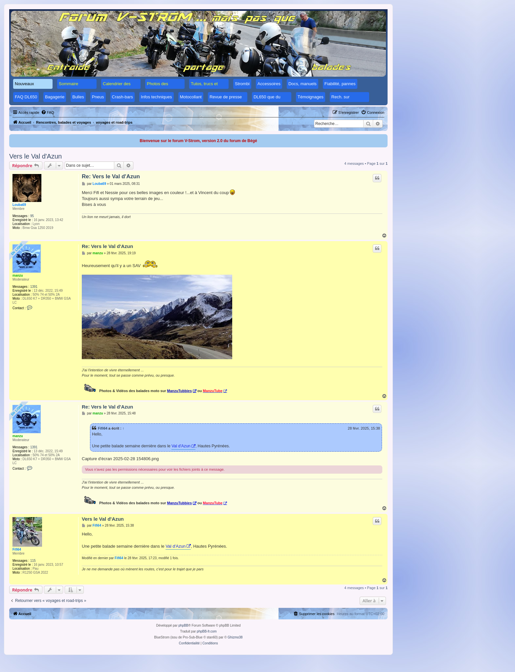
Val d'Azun (180, 446)
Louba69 (19, 205)
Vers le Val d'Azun (35, 156)
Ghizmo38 (235, 637)
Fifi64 (102, 428)
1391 (33, 286)
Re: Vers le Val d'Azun (111, 176)
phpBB (183, 625)
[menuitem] (47, 112)
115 (33, 560)
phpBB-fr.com (207, 631)
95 (32, 216)
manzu (17, 275)
